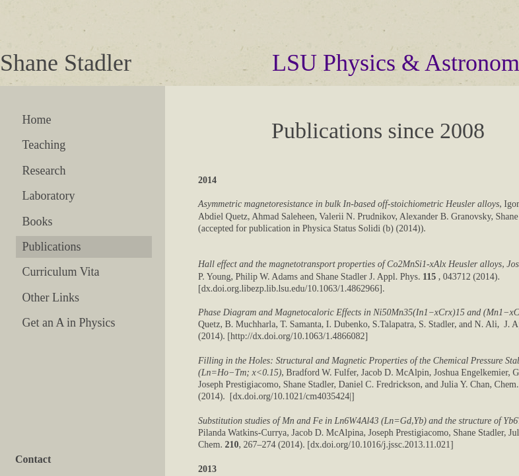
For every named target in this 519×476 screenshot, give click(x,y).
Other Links (50, 297)
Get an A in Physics (69, 322)
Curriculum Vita (61, 271)
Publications (51, 246)
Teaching (44, 144)
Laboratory (48, 195)
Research (44, 170)
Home (37, 119)
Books (37, 221)
